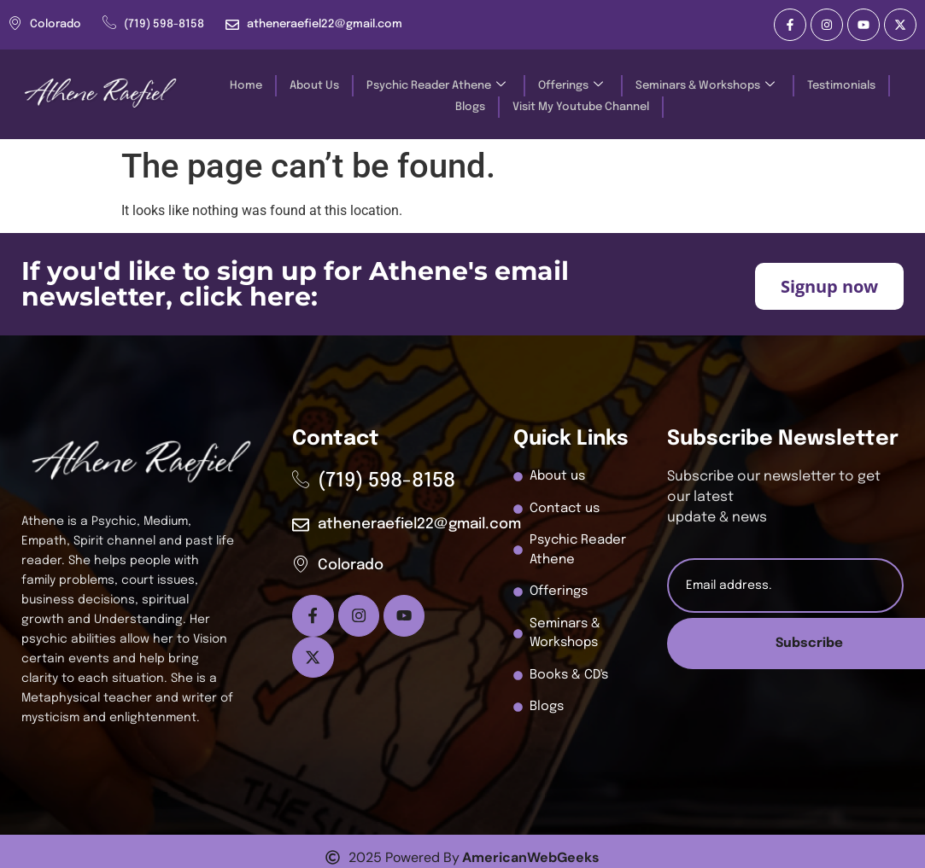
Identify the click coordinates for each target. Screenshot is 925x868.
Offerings (570, 86)
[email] (785, 585)
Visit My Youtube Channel (580, 107)
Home (246, 85)
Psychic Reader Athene (436, 86)
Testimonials (841, 85)
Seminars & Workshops (705, 86)
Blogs (470, 107)
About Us (314, 85)
